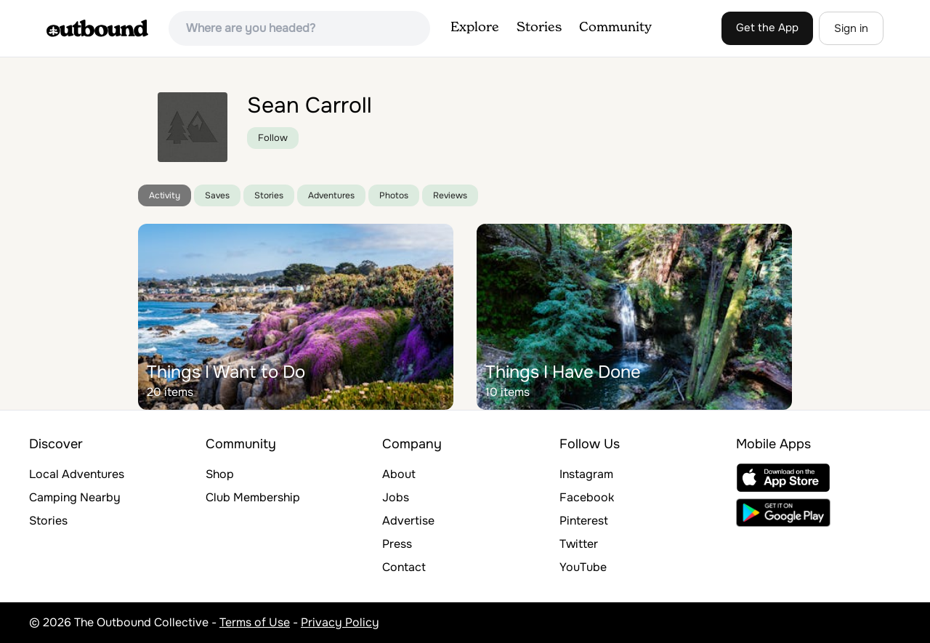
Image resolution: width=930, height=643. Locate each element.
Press (397, 543)
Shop (220, 474)
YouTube (583, 567)
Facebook (586, 497)
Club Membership (253, 497)
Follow (273, 138)
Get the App (767, 27)
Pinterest (583, 520)
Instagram (586, 474)
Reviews (450, 195)
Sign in (851, 28)
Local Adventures (76, 474)
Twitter (578, 543)
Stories (539, 27)
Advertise (408, 520)
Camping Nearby (75, 497)
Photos (393, 195)
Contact (404, 567)
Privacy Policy (340, 622)
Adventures (331, 195)
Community (615, 27)
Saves (217, 195)
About (399, 474)
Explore (474, 27)
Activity (164, 195)
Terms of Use (254, 622)
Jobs (395, 497)
